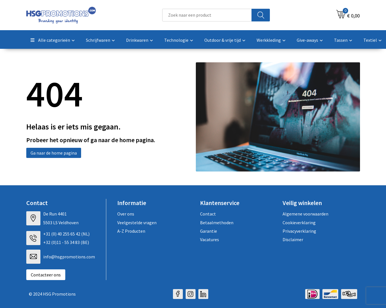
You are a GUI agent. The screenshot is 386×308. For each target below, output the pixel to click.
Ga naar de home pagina (54, 153)
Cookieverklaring (299, 222)
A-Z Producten (131, 231)
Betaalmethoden (216, 222)
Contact (208, 214)
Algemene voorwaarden (305, 214)
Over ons (125, 214)
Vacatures (209, 239)
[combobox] (207, 15)
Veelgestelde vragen (137, 222)
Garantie (208, 231)
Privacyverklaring (299, 231)
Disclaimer (293, 239)
